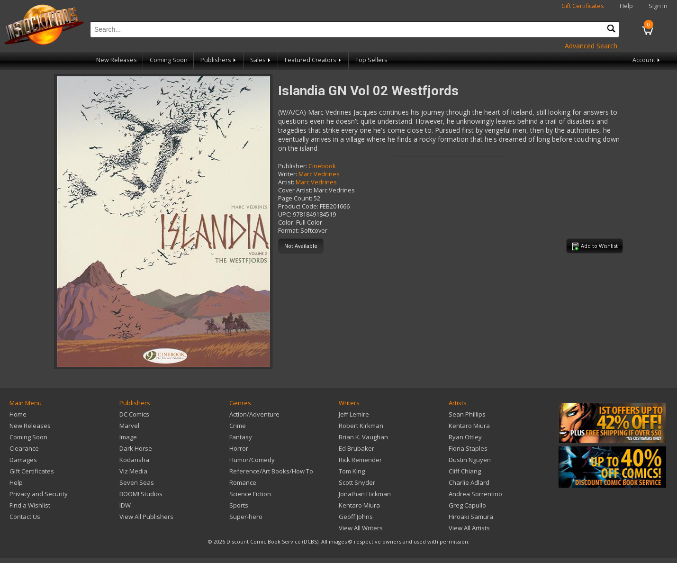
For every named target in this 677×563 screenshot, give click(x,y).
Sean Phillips (467, 414)
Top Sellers (371, 60)
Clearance (24, 448)
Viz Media (133, 471)
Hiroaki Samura (471, 516)
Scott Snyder (357, 482)
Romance (242, 482)
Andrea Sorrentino (475, 494)
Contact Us (24, 516)
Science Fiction (250, 494)
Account (646, 60)
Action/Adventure (254, 414)
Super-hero (245, 516)
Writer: (287, 174)
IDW (125, 505)
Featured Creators (314, 60)
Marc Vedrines (319, 174)
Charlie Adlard (469, 482)
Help (626, 6)
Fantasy (240, 437)
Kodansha (134, 459)
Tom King (352, 471)
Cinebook (321, 166)
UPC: (284, 214)
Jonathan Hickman (365, 494)
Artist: (286, 182)
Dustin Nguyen (470, 459)
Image (128, 437)
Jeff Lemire (354, 414)
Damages (23, 459)
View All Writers (361, 528)
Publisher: (292, 166)
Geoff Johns (356, 516)
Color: (286, 222)
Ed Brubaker (356, 448)
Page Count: (295, 198)
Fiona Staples (468, 448)
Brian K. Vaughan (363, 437)
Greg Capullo (467, 505)
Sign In (658, 6)
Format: (288, 231)
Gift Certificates (582, 6)
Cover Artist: (295, 190)
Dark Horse (135, 448)
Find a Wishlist (29, 505)
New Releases (116, 60)
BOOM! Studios (140, 494)
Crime (237, 425)
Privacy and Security (38, 494)
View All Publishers (146, 516)
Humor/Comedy (252, 459)
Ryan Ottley (465, 437)
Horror (238, 448)
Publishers (218, 60)
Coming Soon (169, 60)
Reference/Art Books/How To (271, 471)
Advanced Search (591, 45)
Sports (238, 505)
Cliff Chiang (465, 471)
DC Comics (134, 414)
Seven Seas (136, 482)
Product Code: (298, 206)
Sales (261, 60)
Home (18, 414)
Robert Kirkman (361, 425)
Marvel (129, 425)
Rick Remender (360, 459)
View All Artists (469, 528)
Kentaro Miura (359, 505)
